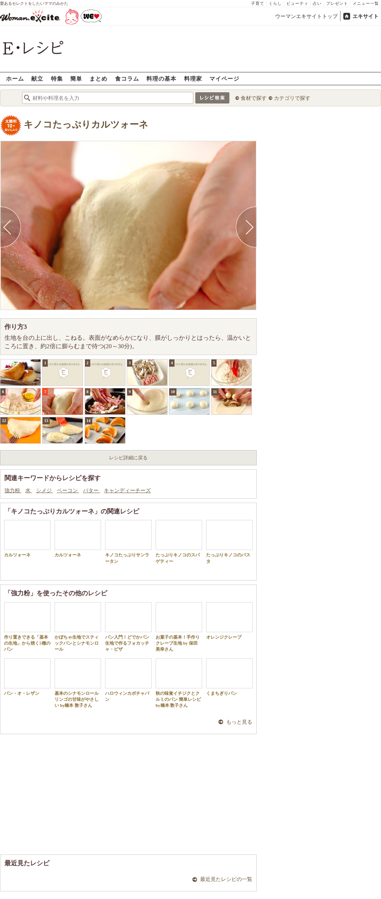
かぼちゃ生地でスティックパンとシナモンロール (78, 627)
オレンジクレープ (229, 620)
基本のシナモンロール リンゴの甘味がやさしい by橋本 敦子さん (78, 683)
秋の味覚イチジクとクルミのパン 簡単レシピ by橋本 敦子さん (179, 683)
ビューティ (297, 3)
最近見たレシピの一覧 (226, 879)
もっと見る (239, 722)
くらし (275, 3)
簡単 (76, 78)
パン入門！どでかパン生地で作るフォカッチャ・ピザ (128, 627)
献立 (37, 78)
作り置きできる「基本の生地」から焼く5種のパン (27, 627)
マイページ (224, 78)
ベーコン (68, 490)
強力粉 (12, 490)
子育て (257, 3)
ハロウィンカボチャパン (128, 680)
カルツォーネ (27, 538)
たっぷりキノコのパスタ (229, 541)
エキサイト (366, 16)
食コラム (127, 78)
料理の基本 (161, 78)
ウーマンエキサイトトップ (306, 16)
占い (317, 3)
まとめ (98, 78)
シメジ (44, 490)
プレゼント (337, 3)
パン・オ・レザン (27, 677)
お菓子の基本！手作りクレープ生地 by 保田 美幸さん (179, 627)
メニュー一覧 (366, 3)
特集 (57, 78)
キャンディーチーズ (127, 490)
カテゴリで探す (292, 98)
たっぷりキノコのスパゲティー (179, 541)
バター (91, 490)
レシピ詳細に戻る (128, 458)
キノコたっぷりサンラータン (128, 541)
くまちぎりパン (229, 677)
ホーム (15, 78)
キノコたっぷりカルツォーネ (86, 125)
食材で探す (254, 98)
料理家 (193, 78)
